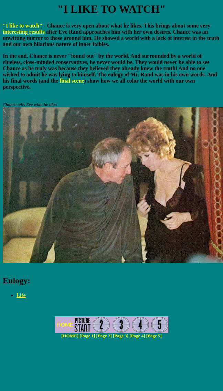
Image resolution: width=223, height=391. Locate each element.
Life (21, 295)
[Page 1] (87, 335)
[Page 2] (104, 335)
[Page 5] (154, 335)
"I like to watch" (22, 26)
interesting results (24, 32)
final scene (72, 81)
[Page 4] (137, 335)
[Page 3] (120, 335)
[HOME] (69, 335)
